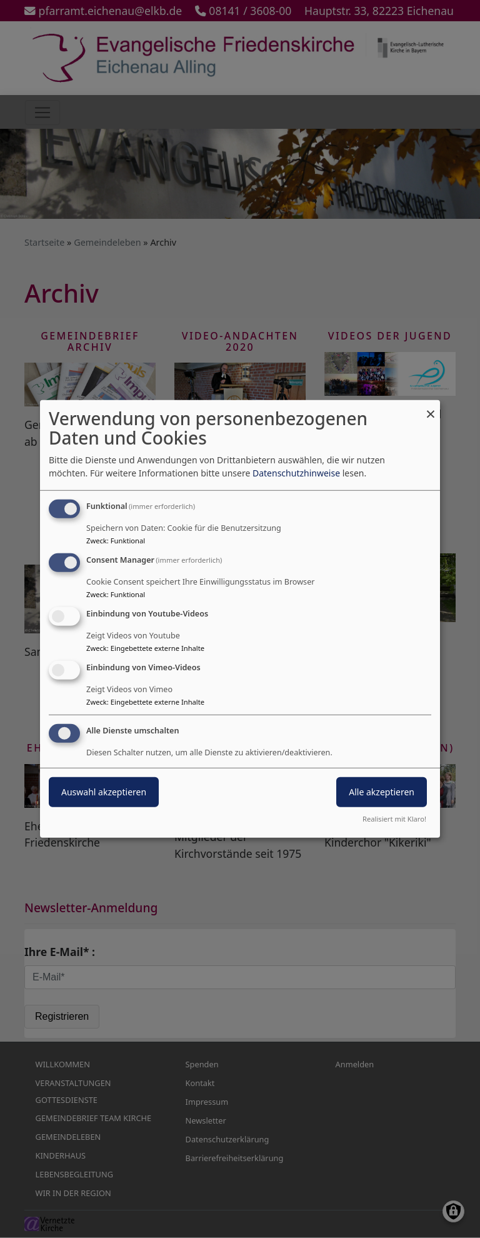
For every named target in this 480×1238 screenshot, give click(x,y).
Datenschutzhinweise (296, 473)
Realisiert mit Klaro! (394, 818)
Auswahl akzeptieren (103, 791)
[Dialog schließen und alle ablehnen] (430, 408)
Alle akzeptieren (381, 791)
